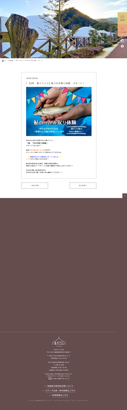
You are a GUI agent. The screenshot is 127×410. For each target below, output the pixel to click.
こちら (28, 159)
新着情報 (11, 60)
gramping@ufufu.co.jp (60, 378)
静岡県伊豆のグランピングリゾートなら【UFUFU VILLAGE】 (52, 400)
